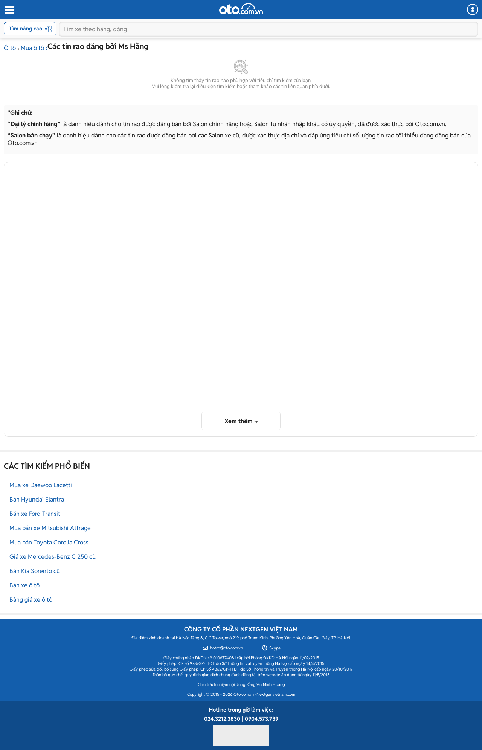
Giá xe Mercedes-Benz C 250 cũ (52, 557)
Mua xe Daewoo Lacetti (40, 485)
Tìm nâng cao (30, 28)
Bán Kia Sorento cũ (34, 571)
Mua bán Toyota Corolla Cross (48, 542)
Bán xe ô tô (24, 585)
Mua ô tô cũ (36, 48)
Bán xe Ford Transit (34, 514)
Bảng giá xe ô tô (30, 600)
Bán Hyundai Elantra (36, 499)
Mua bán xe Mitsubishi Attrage (50, 528)
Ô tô (10, 48)
